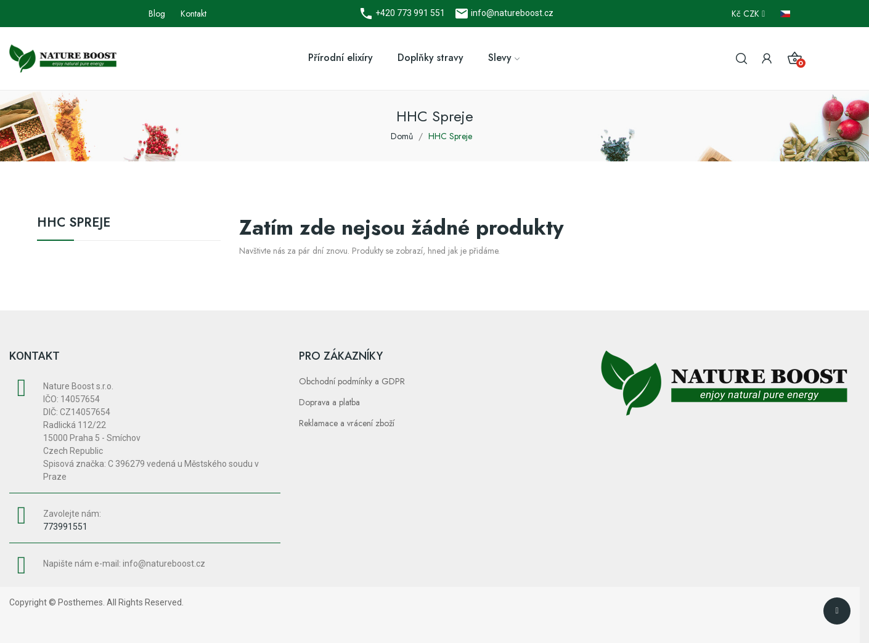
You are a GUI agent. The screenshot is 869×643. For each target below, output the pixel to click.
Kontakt (193, 13)
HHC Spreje (73, 224)
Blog (157, 13)
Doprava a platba (329, 402)
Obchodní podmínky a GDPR (352, 381)
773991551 (65, 527)
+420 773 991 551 (409, 13)
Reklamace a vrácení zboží (346, 423)
